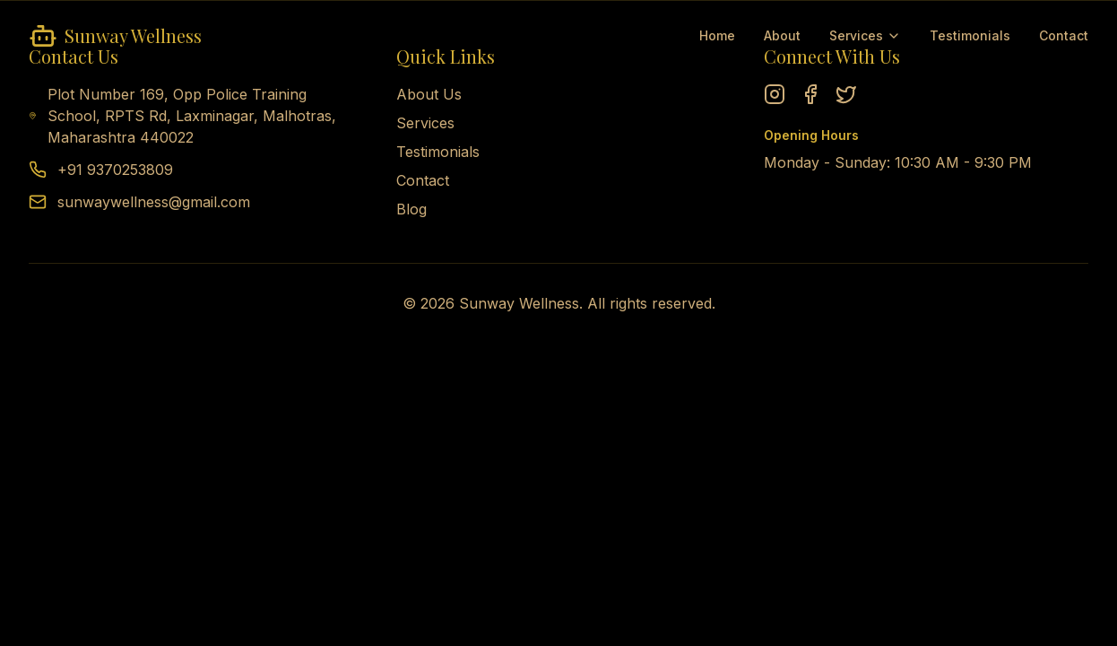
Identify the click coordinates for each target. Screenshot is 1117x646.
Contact (1063, 35)
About (782, 35)
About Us (429, 94)
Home (717, 35)
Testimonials (970, 35)
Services (865, 35)
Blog (411, 209)
